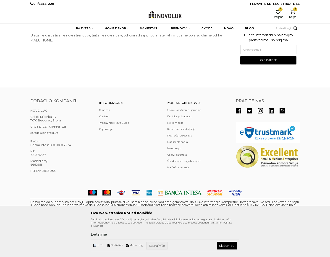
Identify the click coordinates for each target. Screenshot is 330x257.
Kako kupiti (174, 181)
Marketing (136, 245)
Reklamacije (175, 155)
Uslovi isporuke (177, 187)
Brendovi (54, 36)
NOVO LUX (37, 36)
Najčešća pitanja (178, 200)
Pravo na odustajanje (181, 162)
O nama (104, 143)
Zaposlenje (106, 162)
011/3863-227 (39, 159)
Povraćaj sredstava (179, 168)
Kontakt (104, 149)
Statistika (117, 245)
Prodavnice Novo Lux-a (114, 155)
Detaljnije (99, 234)
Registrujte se (286, 3)
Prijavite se (268, 93)
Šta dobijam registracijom (184, 194)
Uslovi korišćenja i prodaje (184, 143)
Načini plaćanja (177, 175)
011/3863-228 (58, 159)
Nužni (100, 245)
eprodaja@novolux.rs (44, 165)
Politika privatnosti (179, 149)
